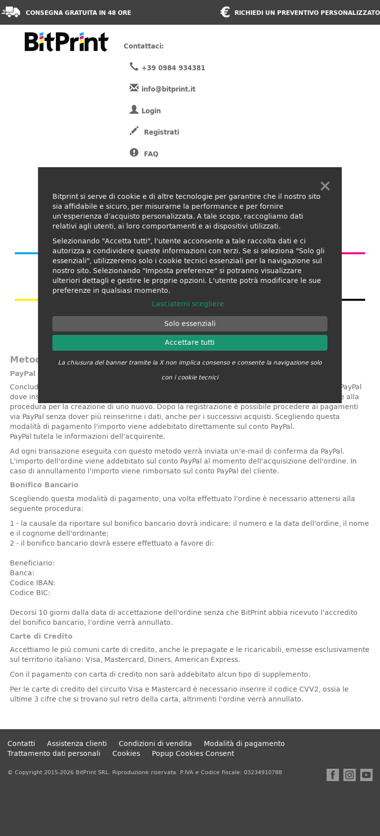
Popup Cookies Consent (193, 753)
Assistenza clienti (77, 744)
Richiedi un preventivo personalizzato (307, 12)
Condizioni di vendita (155, 744)
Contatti (21, 744)
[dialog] (190, 285)
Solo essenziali (190, 324)
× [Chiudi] (325, 186)
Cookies (126, 753)
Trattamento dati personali (53, 753)
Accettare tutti (190, 342)
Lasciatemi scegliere (188, 304)
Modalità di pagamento (244, 744)
